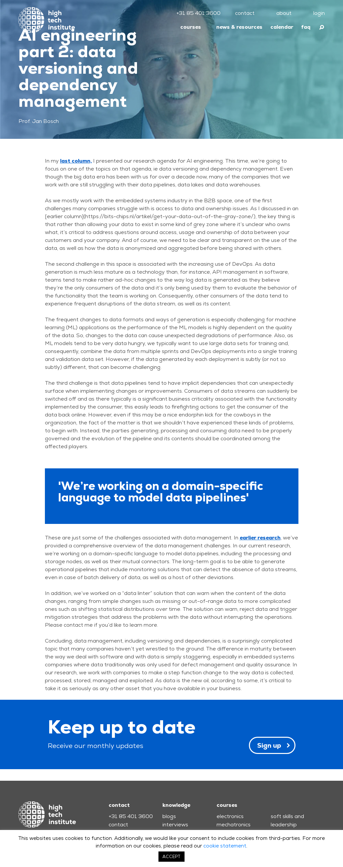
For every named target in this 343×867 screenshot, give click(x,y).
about (284, 13)
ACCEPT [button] (171, 856)
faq (305, 26)
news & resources (239, 26)
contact (245, 13)
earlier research (260, 537)
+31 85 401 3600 (198, 13)
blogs (169, 816)
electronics (230, 816)
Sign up (269, 745)
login (319, 13)
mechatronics (234, 824)
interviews (175, 824)
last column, (76, 160)
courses (190, 26)
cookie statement (224, 846)
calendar (281, 26)
